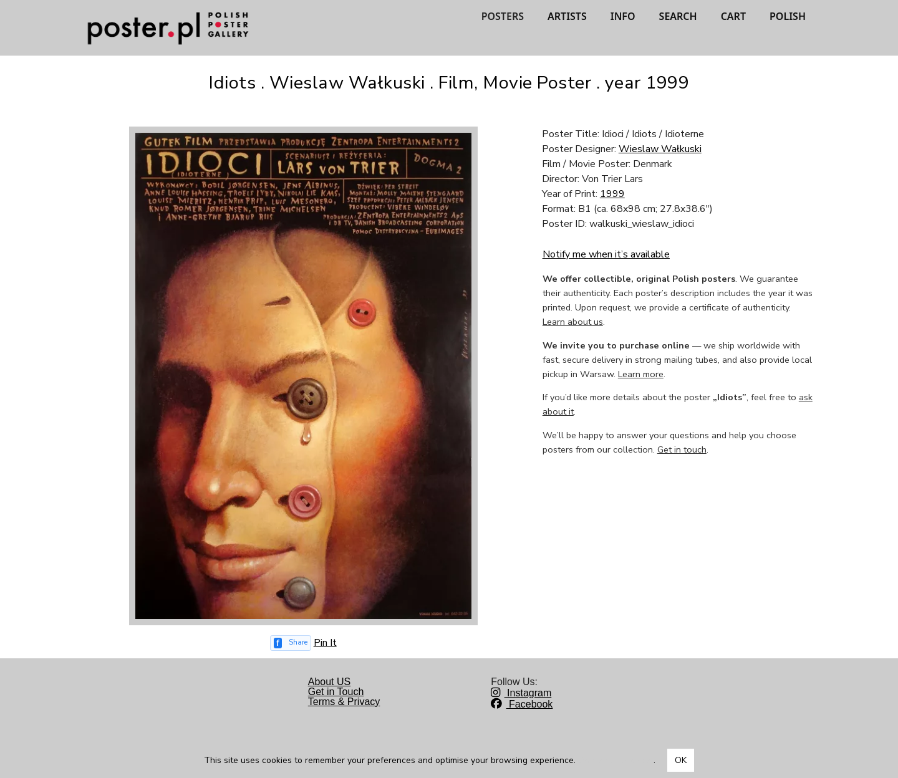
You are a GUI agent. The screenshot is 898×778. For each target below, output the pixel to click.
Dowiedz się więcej (616, 760)
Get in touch (682, 449)
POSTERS (502, 16)
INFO (623, 16)
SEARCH (678, 16)
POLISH (788, 16)
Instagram (521, 693)
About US (329, 681)
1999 (612, 194)
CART (733, 16)
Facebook (522, 704)
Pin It (325, 643)
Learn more (641, 374)
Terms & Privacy (344, 701)
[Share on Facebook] (290, 643)
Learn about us (573, 321)
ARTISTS (567, 16)
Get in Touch (336, 691)
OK (681, 760)
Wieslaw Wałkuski (660, 149)
